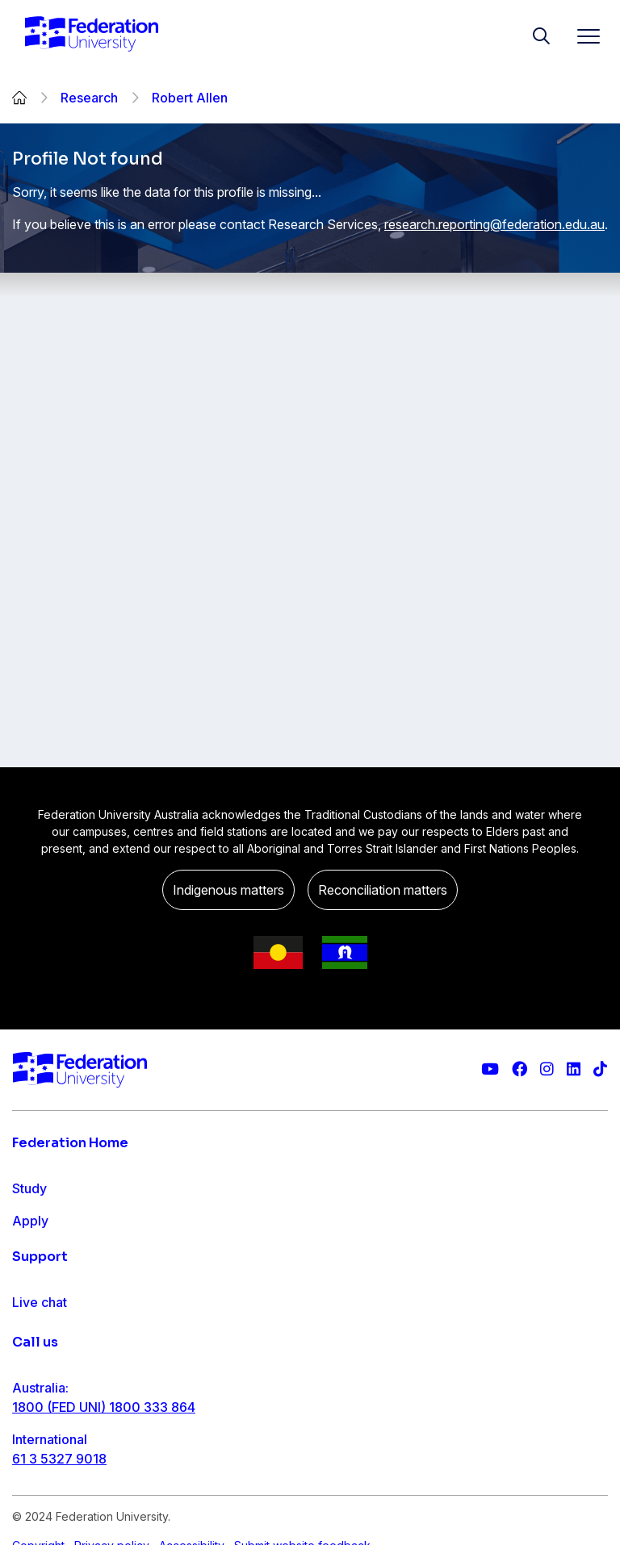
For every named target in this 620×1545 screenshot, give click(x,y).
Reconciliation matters (382, 890)
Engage (35, 1285)
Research (89, 98)
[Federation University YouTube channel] (490, 1069)
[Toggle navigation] (582, 35)
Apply (30, 1221)
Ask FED (37, 1459)
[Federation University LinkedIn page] (573, 1069)
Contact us (44, 1427)
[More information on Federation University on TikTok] (600, 1069)
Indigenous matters (228, 890)
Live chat (39, 1395)
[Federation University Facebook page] (519, 1069)
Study (29, 1188)
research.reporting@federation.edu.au (494, 224)
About (30, 1317)
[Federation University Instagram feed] (547, 1069)
